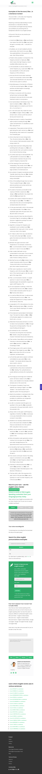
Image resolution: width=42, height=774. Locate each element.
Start (11, 657)
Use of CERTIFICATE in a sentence (18, 714)
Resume (23, 657)
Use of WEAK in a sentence (16, 697)
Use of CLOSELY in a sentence (17, 693)
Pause (17, 657)
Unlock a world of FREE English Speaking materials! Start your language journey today (20, 494)
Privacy (10, 763)
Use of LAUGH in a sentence (16, 703)
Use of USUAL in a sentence (16, 707)
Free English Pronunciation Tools (16, 751)
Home (10, 739)
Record (13, 507)
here (28, 556)
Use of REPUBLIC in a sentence (17, 722)
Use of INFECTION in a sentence (17, 709)
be (10, 553)
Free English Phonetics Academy (16, 749)
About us (11, 759)
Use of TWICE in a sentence (16, 724)
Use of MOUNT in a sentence (16, 689)
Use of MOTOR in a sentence (16, 712)
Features (10, 741)
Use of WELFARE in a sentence (17, 705)
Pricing (10, 743)
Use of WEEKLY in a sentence (16, 691)
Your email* (16, 575)
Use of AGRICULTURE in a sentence (18, 720)
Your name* (16, 582)
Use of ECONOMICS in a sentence (17, 701)
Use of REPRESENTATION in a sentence (19, 695)
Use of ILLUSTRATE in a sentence (18, 718)
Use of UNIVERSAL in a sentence (17, 728)
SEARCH (21, 547)
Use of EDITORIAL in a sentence (17, 726)
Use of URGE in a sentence (16, 716)
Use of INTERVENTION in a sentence (18, 699)
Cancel (30, 657)
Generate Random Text (14, 489)
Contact (10, 761)
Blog (10, 753)
